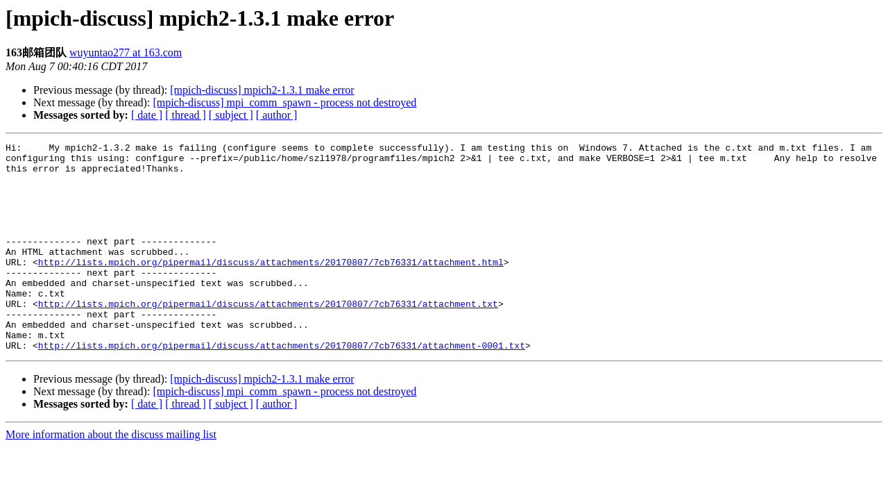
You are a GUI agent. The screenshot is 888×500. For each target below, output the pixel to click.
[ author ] (277, 115)
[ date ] (146, 115)
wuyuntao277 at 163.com (125, 52)
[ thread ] (185, 115)
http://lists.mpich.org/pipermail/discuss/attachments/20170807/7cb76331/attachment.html (271, 287)
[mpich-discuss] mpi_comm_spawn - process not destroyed (284, 102)
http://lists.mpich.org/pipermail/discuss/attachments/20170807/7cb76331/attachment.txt (268, 337)
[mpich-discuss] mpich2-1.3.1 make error (262, 90)
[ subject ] (231, 115)
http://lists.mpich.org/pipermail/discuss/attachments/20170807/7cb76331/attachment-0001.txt (281, 387)
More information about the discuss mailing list (111, 476)
